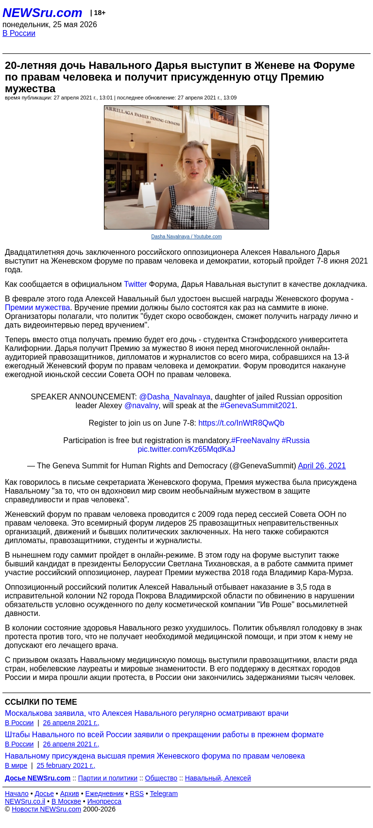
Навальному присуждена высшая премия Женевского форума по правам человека (155, 756)
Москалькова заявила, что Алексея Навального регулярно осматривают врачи (146, 713)
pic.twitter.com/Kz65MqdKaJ (187, 449)
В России (18, 33)
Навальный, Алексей (218, 778)
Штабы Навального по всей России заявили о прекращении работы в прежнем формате (164, 734)
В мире (16, 765)
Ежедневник (104, 793)
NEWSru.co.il (25, 801)
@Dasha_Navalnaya (174, 397)
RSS (137, 793)
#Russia (296, 440)
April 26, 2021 (322, 466)
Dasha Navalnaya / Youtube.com (186, 236)
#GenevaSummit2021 (257, 405)
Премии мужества (37, 307)
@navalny (141, 405)
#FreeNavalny (255, 440)
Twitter (135, 284)
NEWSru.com (42, 12)
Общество (161, 778)
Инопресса (104, 801)
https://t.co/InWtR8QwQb (241, 423)
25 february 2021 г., (65, 765)
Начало (17, 793)
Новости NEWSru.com (46, 809)
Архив (69, 793)
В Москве (66, 801)
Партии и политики (107, 778)
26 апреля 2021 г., (71, 723)
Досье (44, 793)
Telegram (164, 793)
